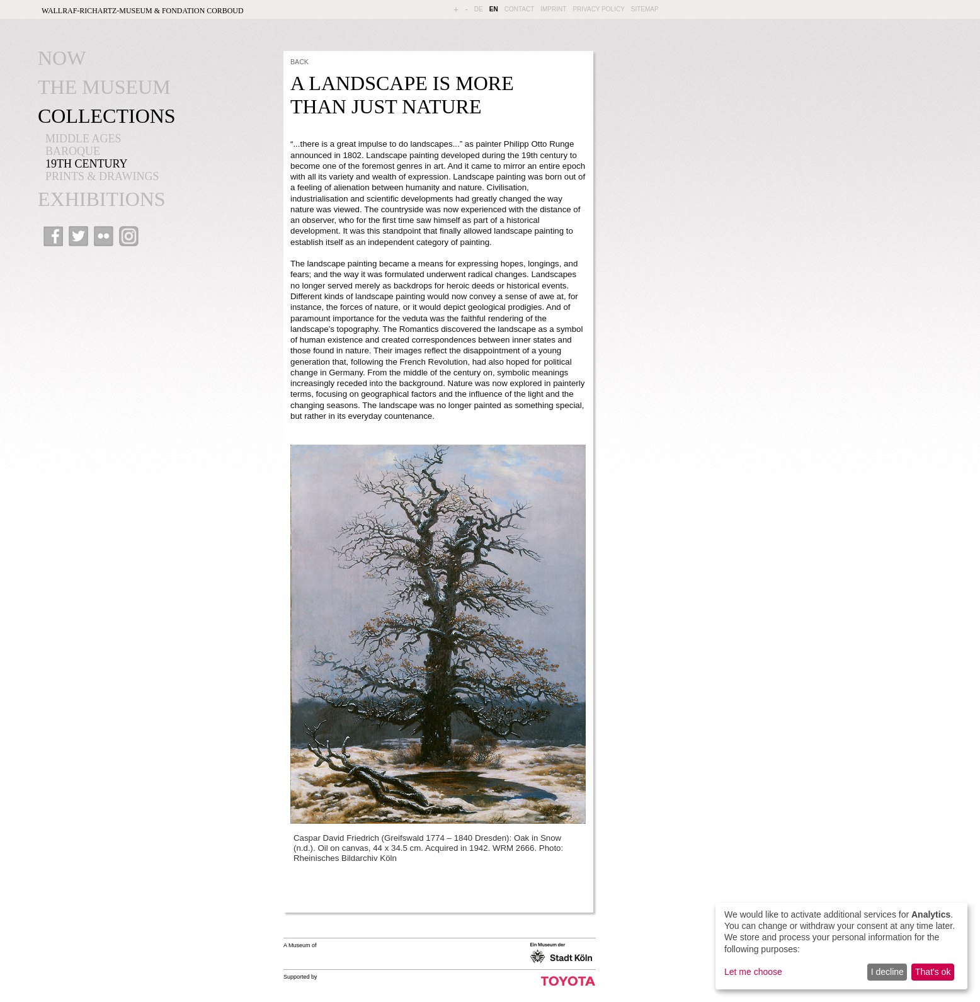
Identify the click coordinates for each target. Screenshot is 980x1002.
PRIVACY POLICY (598, 9)
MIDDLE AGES (83, 138)
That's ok (932, 972)
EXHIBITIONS (102, 199)
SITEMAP (645, 9)
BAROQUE (72, 151)
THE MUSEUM (104, 87)
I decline (887, 972)
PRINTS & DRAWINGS (102, 176)
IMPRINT (553, 9)
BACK (299, 61)
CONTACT (519, 9)
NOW (62, 58)
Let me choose (753, 972)
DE (478, 9)
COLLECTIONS (107, 116)
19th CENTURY (86, 163)
